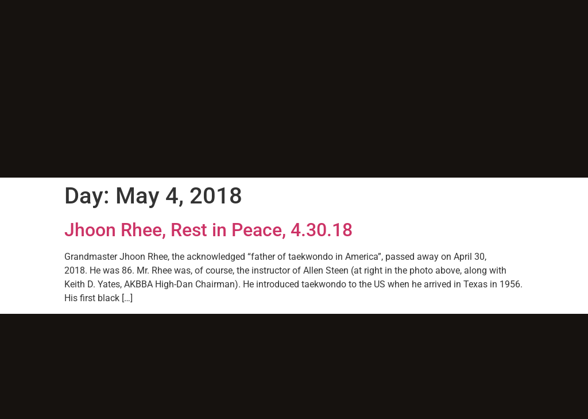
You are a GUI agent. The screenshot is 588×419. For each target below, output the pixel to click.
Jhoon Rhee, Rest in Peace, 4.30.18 (208, 230)
